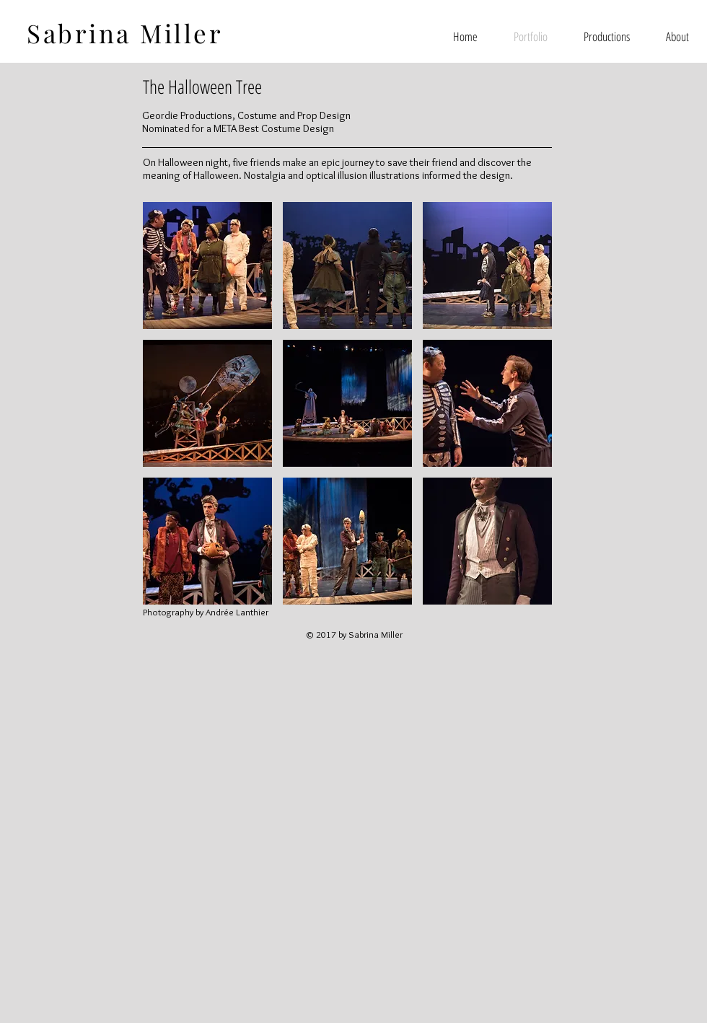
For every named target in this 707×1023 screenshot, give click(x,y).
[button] (207, 265)
